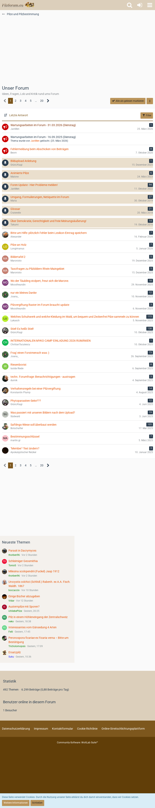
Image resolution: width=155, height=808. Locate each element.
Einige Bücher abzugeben (24, 596)
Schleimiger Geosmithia (23, 561)
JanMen (35, 140)
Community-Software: (77, 742)
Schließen (37, 802)
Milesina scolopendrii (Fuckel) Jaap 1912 (33, 571)
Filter (146, 115)
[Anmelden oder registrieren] (140, 5)
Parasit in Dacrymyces (22, 550)
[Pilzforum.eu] (18, 5)
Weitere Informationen (16, 802)
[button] (150, 5)
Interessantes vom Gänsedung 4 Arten (32, 627)
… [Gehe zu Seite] (36, 100)
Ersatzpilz (14, 652)
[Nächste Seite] (48, 101)
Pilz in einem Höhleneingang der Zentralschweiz (38, 617)
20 (41, 100)
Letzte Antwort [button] (18, 115)
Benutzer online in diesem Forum (29, 702)
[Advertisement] (77, 52)
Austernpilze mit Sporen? (24, 606)
